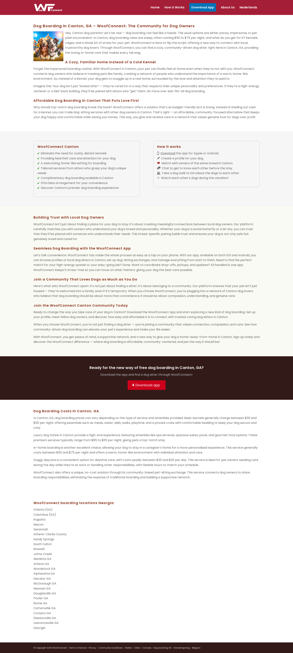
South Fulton (42, 544)
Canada (146, 647)
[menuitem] (155, 7)
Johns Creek (42, 554)
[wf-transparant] (49, 7)
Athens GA (41, 564)
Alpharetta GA (44, 573)
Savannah (40, 529)
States (128, 647)
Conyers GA (42, 613)
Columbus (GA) (44, 514)
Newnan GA (42, 588)
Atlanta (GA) (43, 509)
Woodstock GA (44, 569)
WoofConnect (141, 43)
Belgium (196, 647)
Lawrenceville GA (46, 623)
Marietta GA (42, 559)
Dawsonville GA (44, 618)
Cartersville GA (44, 608)
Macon (38, 524)
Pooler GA (40, 598)
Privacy (92, 647)
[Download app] (147, 385)
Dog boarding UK (162, 647)
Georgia (39, 628)
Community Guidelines (110, 647)
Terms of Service (78, 647)
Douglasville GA (44, 593)
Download (168, 153)
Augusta (39, 519)
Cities (137, 647)
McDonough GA (44, 583)
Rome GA (40, 603)
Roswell (38, 549)
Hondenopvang (182, 647)
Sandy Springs (43, 539)
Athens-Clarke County (50, 534)
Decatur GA (42, 578)
